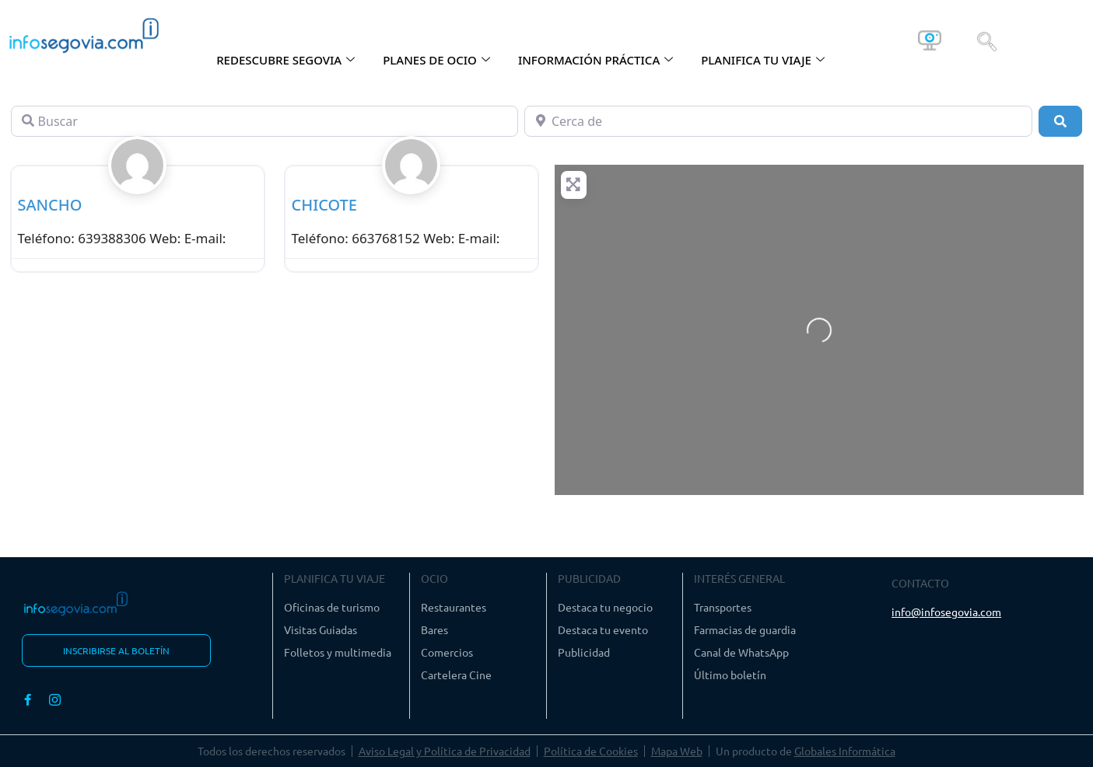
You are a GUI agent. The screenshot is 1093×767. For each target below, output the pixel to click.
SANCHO (50, 204)
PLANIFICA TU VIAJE (763, 60)
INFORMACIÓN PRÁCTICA (595, 60)
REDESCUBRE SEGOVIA (285, 60)
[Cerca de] (778, 121)
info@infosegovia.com (946, 612)
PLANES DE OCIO (436, 60)
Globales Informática (844, 751)
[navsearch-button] (987, 40)
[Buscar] (264, 121)
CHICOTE (325, 204)
